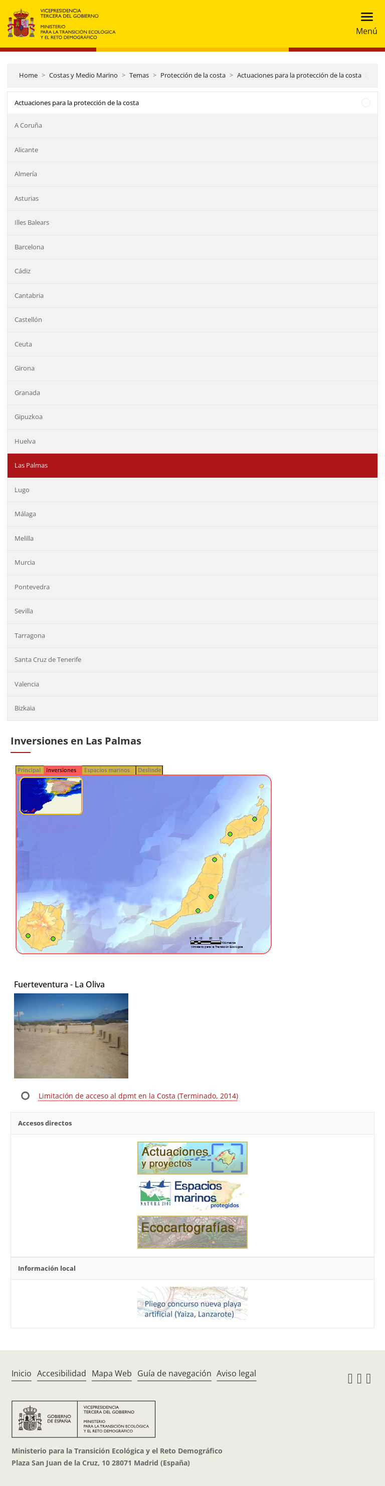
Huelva (25, 441)
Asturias (27, 198)
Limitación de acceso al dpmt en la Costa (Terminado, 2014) (138, 1095)
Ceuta (23, 343)
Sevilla (24, 610)
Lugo (22, 489)
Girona (25, 368)
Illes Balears (32, 222)
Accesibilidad (61, 1373)
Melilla (24, 538)
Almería (26, 173)
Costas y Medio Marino (83, 75)
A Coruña (28, 125)
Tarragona (30, 635)
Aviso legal (236, 1373)
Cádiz (23, 270)
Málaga (25, 513)
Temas (139, 75)
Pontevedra (32, 586)
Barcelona (29, 246)
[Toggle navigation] (363, 24)
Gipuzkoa (29, 416)
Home (28, 75)
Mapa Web (112, 1373)
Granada (27, 392)
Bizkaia (25, 707)
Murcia (25, 562)
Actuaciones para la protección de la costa (299, 75)
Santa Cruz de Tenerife (48, 659)
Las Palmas (31, 465)
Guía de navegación (174, 1373)
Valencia (27, 683)
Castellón (28, 319)
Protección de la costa (193, 75)
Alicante (26, 149)
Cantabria (29, 295)
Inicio (22, 1373)
